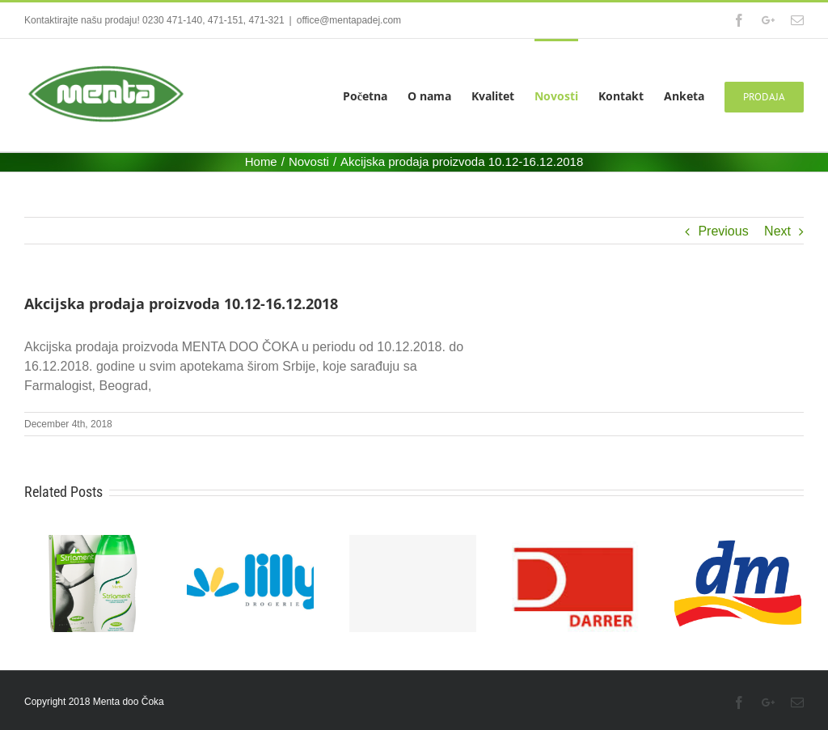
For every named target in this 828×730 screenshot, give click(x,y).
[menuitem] (375, 95)
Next (777, 231)
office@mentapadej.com (349, 20)
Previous (723, 231)
